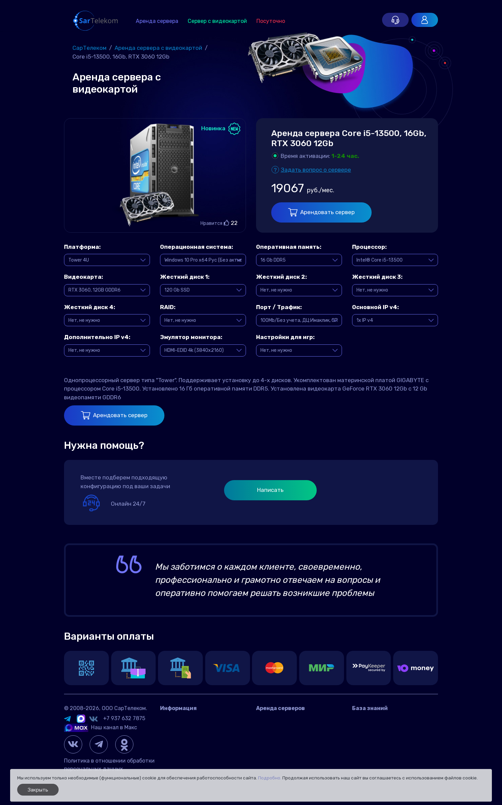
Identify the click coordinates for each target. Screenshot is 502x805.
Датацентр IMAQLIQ (186, 729)
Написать (270, 490)
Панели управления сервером (391, 749)
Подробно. (269, 777)
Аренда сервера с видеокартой (297, 729)
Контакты (173, 719)
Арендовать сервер (321, 212)
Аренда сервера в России (289, 719)
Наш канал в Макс (100, 727)
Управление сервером (380, 739)
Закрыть (38, 790)
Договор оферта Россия (191, 739)
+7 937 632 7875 (124, 718)
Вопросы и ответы (376, 719)
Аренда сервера (157, 21)
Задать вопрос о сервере (316, 169)
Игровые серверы (374, 729)
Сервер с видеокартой (217, 21)
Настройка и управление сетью (393, 759)
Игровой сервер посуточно (291, 739)
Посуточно (270, 21)
